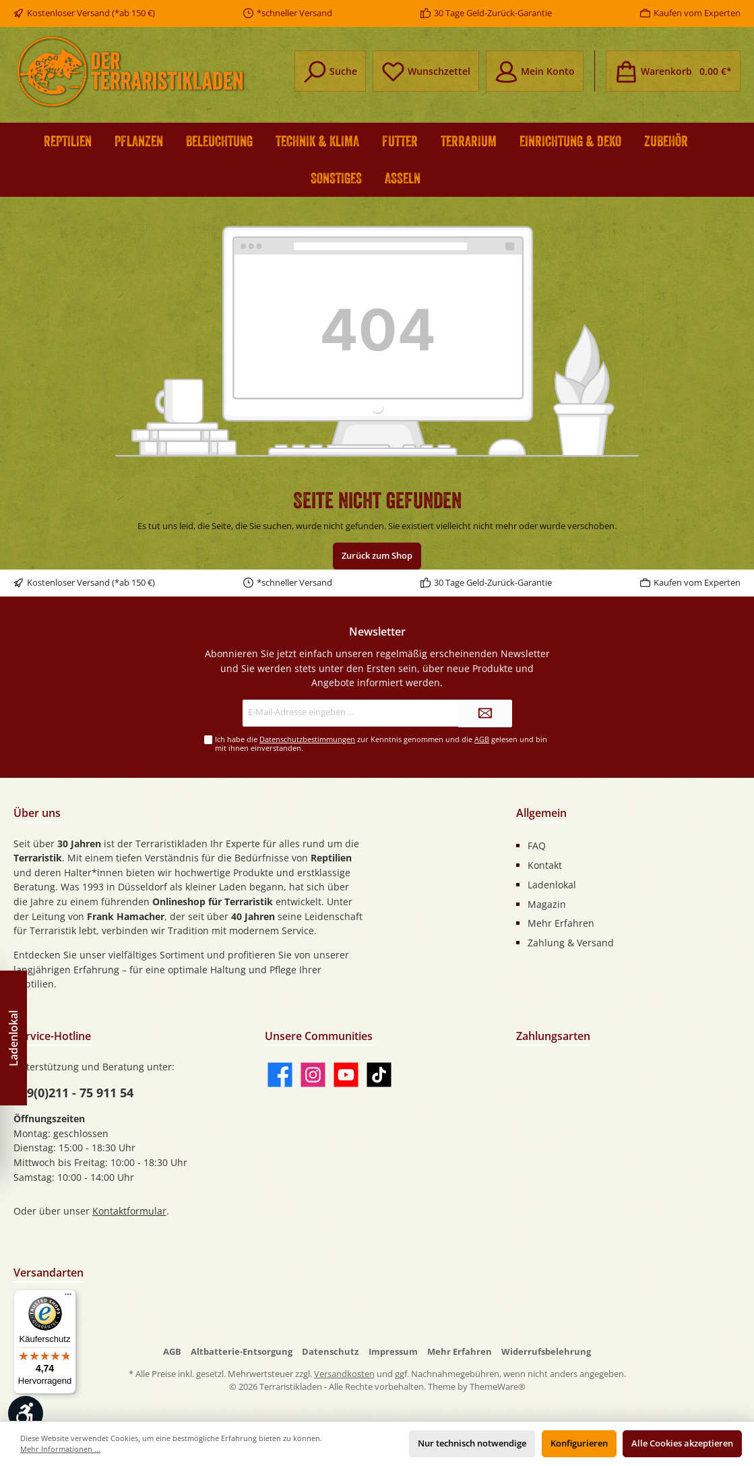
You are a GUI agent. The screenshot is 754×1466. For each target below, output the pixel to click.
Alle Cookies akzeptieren (682, 1443)
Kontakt (545, 865)
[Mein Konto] (535, 71)
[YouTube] (346, 1075)
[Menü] (68, 1297)
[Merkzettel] (426, 71)
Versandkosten (344, 1374)
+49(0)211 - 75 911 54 (73, 1093)
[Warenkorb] (673, 71)
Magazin (547, 904)
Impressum (393, 1351)
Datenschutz (330, 1351)
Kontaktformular (129, 1210)
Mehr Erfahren (561, 923)
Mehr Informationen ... (60, 1449)
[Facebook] (280, 1075)
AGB (481, 739)
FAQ (537, 845)
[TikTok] (379, 1075)
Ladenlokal (552, 884)
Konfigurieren (579, 1443)
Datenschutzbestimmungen (307, 739)
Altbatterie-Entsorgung (241, 1351)
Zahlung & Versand (571, 942)
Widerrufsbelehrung (546, 1351)
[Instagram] (313, 1075)
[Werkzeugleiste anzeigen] (25, 1413)
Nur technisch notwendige (472, 1443)
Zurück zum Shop (377, 555)
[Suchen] (330, 71)
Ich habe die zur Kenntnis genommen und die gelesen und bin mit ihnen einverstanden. (381, 743)
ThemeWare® (498, 1387)
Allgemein (541, 812)
